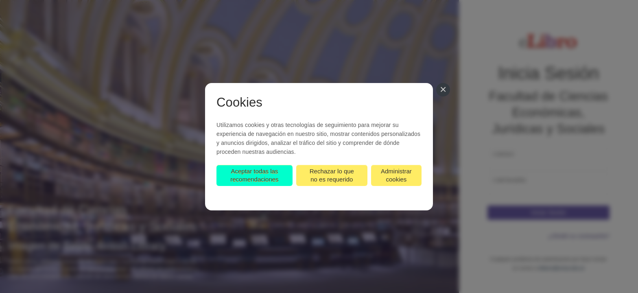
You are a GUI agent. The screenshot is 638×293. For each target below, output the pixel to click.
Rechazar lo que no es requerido (332, 175)
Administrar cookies (396, 175)
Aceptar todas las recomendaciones (254, 175)
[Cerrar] (443, 90)
